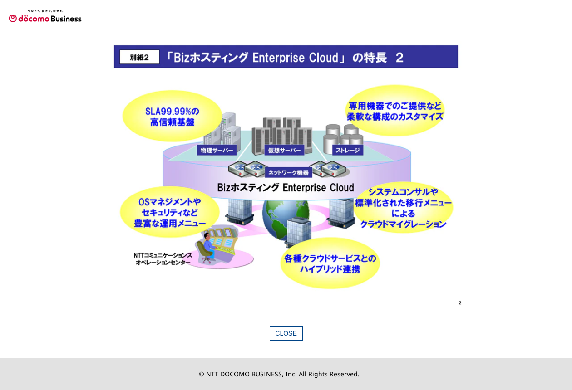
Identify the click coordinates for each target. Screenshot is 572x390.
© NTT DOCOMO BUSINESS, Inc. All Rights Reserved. (279, 374)
